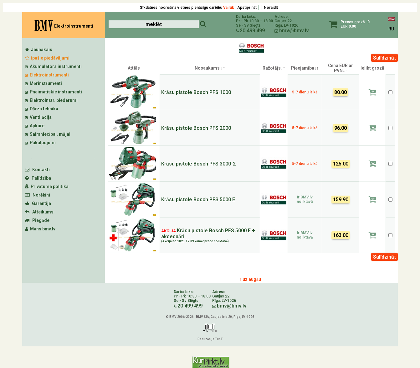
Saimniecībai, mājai (47, 134)
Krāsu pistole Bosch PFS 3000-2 (198, 164)
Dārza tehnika (41, 108)
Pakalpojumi (40, 142)
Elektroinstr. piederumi (51, 100)
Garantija (38, 203)
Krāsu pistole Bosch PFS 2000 (196, 128)
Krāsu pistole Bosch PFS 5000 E (198, 199)
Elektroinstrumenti (47, 74)
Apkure (34, 125)
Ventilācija (38, 117)
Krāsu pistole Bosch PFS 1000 (196, 92)
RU (391, 28)
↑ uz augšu (250, 279)
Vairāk (228, 7)
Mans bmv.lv (40, 228)
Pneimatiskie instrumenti (53, 91)
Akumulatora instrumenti (53, 66)
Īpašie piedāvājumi (47, 57)
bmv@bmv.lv (294, 31)
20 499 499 (252, 31)
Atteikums (39, 211)
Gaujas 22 (283, 21)
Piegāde (37, 220)
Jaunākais (38, 49)
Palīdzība (38, 178)
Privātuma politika (47, 186)
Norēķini (37, 194)
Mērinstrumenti (43, 83)
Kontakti (37, 169)
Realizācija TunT (210, 339)
